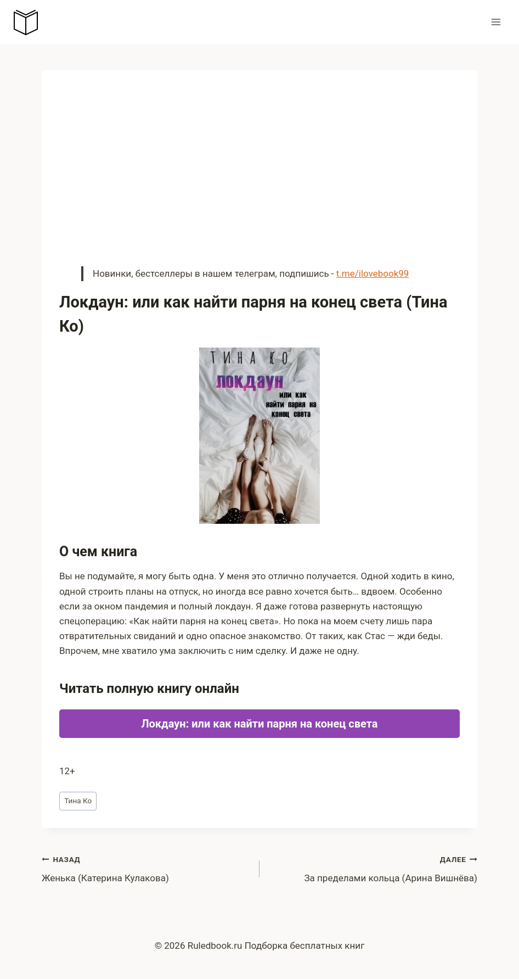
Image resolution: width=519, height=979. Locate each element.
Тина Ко (78, 800)
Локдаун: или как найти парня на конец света (259, 723)
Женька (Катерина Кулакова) (146, 868)
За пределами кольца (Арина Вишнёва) (373, 868)
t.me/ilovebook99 (372, 273)
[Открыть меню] (496, 21)
